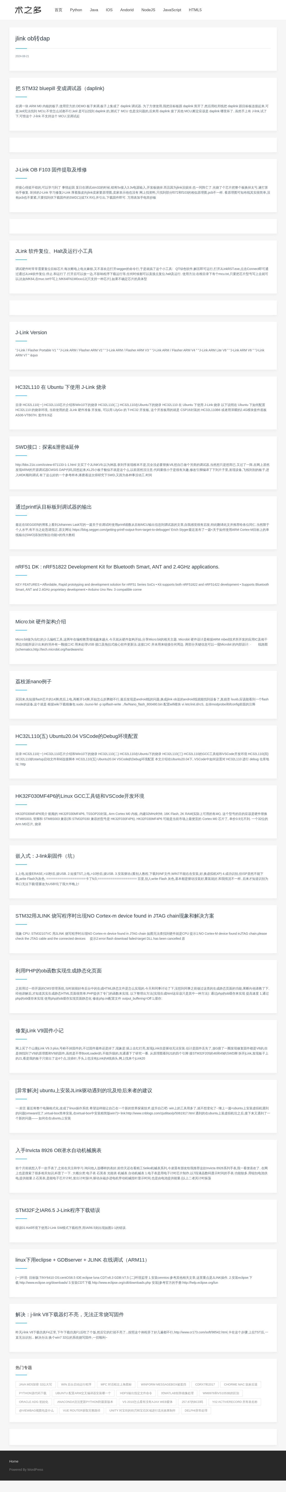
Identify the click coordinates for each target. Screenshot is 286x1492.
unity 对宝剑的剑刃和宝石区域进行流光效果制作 (143, 1410)
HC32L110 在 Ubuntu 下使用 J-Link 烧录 (61, 387)
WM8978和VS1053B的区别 (221, 1393)
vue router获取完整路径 (81, 1410)
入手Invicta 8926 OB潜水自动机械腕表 (59, 1150)
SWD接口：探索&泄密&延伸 (47, 447)
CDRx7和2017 (205, 1384)
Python (76, 10)
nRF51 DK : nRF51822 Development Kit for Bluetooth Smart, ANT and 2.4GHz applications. (118, 567)
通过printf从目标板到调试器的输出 (54, 507)
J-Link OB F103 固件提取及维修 (51, 170)
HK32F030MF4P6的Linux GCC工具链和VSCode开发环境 (80, 796)
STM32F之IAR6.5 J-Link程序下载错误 (58, 1210)
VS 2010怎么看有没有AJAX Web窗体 (148, 1402)
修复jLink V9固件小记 (40, 1030)
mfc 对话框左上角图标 (116, 1384)
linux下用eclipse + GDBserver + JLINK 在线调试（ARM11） (83, 1260)
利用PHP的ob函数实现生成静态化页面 (59, 971)
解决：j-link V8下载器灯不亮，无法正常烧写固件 (70, 1314)
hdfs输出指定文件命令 (136, 1393)
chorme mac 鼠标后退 (240, 1384)
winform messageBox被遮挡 (163, 1384)
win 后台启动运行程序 (76, 1384)
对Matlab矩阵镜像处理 (177, 1393)
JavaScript (172, 10)
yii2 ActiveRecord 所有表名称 (234, 1402)
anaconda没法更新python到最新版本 (85, 1402)
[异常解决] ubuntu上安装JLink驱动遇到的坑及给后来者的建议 (84, 1090)
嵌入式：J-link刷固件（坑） (47, 856)
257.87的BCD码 (192, 1402)
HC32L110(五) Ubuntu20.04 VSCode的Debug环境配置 (77, 736)
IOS (109, 10)
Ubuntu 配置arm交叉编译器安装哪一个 (83, 1393)
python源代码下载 (32, 1393)
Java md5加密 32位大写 (35, 1384)
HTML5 (195, 10)
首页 (58, 10)
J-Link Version (31, 332)
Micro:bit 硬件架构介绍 (41, 622)
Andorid (127, 10)
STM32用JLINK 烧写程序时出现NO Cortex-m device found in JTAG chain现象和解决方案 (115, 916)
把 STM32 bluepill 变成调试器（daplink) (60, 88)
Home (14, 1461)
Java (94, 10)
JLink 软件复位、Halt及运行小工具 (54, 251)
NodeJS (148, 10)
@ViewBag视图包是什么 (36, 1410)
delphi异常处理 (196, 1410)
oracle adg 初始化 (33, 1402)
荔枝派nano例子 (34, 681)
